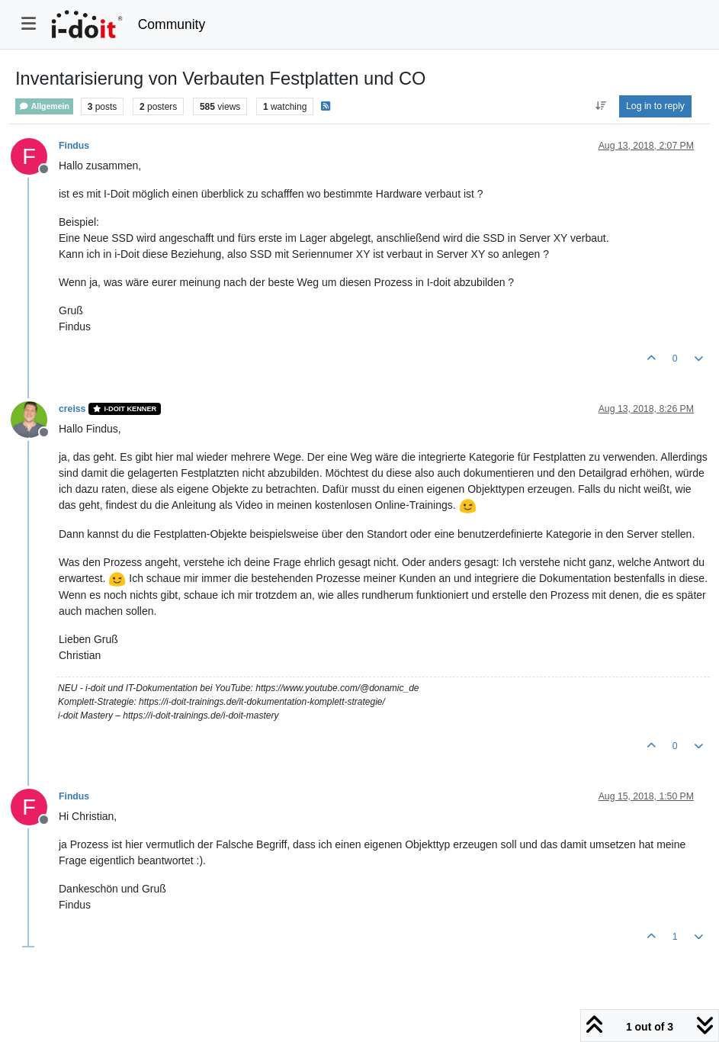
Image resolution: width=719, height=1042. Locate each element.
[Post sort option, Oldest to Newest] (600, 106)
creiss (72, 409)
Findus (74, 145)
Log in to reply (655, 106)
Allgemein (44, 106)
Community (172, 24)
